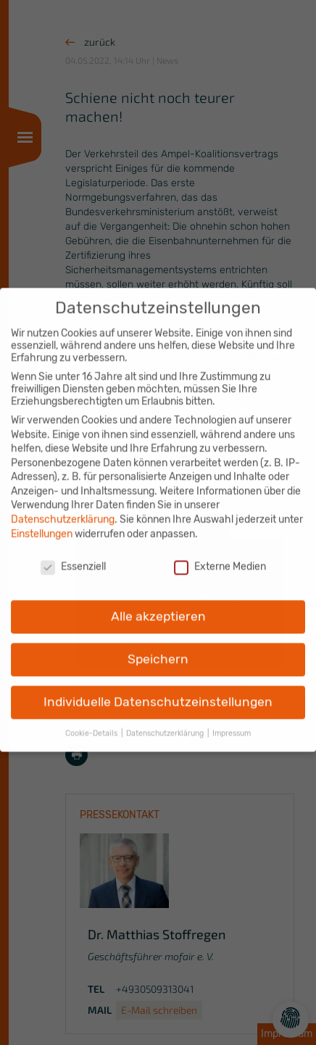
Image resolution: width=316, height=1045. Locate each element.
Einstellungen (41, 525)
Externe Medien (220, 557)
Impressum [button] (231, 724)
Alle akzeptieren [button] (158, 608)
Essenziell (73, 557)
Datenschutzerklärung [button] (166, 724)
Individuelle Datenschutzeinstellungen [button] (158, 693)
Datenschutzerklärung (63, 510)
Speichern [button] (158, 651)
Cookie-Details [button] (92, 724)
